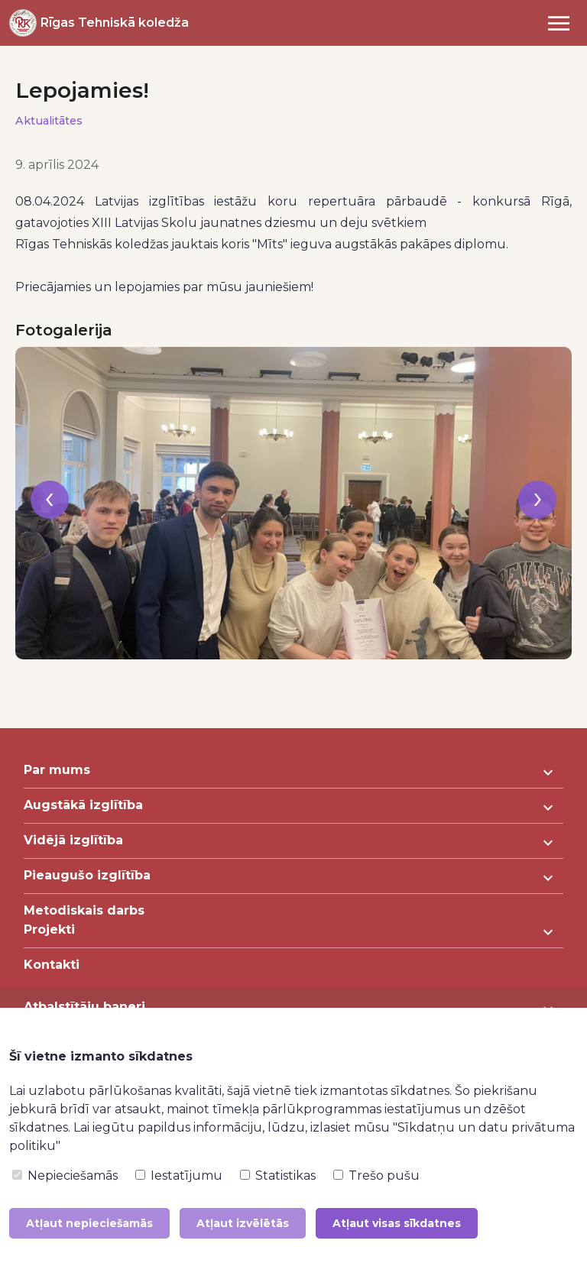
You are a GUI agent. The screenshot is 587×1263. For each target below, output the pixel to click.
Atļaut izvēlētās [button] (242, 1223)
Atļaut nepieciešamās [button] (89, 1223)
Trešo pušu (376, 1175)
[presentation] (50, 509)
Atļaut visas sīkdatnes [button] (396, 1223)
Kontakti (51, 964)
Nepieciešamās (65, 1175)
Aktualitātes (49, 121)
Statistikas (278, 1175)
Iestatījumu (178, 1175)
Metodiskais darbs (84, 910)
